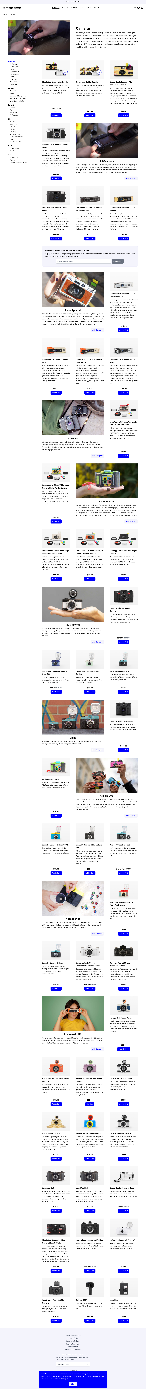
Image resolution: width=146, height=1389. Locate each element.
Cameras (55, 8)
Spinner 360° (81, 1300)
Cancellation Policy (73, 1344)
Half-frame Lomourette (119, 671)
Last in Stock (14, 148)
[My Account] (135, 8)
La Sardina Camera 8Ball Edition (89, 1240)
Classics (13, 69)
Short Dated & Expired (17, 142)
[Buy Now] (89, 1104)
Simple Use (13, 79)
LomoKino (114, 1300)
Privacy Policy (73, 1338)
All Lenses (13, 91)
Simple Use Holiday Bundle (87, 82)
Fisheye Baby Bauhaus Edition (88, 1133)
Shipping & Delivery (73, 1341)
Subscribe (117, 261)
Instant (74, 8)
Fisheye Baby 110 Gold (51, 1133)
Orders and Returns (73, 1349)
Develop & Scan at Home (18, 162)
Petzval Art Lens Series (18, 98)
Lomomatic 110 (15, 84)
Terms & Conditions (73, 1335)
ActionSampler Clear (51, 779)
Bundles (12, 151)
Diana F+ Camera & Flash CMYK (55, 845)
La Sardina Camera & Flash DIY (122, 1240)
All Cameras (14, 64)
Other (96, 8)
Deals (88, 8)
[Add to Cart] (56, 115)
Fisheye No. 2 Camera (121, 1078)
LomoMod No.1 (48, 1188)
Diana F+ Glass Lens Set (120, 845)
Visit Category (131, 178)
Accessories (14, 82)
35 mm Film (13, 124)
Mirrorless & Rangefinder (18, 96)
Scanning (13, 132)
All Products (14, 115)
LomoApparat (14, 67)
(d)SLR (12, 93)
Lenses (65, 8)
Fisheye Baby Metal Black (120, 1133)
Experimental (14, 72)
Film (81, 8)
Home (5, 14)
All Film (12, 122)
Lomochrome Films (16, 137)
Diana (12, 77)
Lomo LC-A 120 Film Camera (121, 721)
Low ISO (13, 139)
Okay (73, 1384)
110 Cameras (14, 74)
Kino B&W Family (15, 134)
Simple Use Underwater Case (122, 1188)
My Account (73, 1347)
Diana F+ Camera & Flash (52, 963)
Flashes (12, 160)
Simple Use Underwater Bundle (55, 82)
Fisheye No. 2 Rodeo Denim (121, 1018)
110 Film (12, 129)
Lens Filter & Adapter (17, 101)
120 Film (12, 126)
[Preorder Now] (56, 238)
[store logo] (12, 8)
